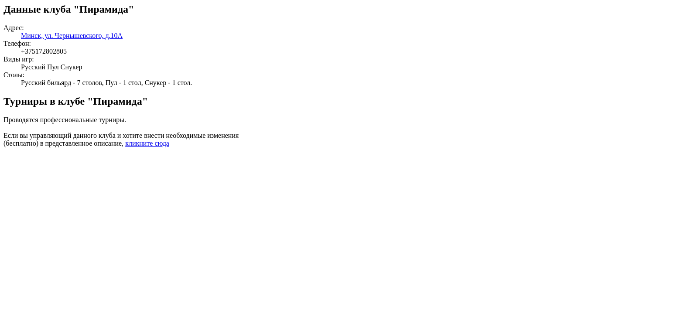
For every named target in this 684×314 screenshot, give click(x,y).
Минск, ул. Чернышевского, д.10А (72, 35)
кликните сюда (147, 143)
